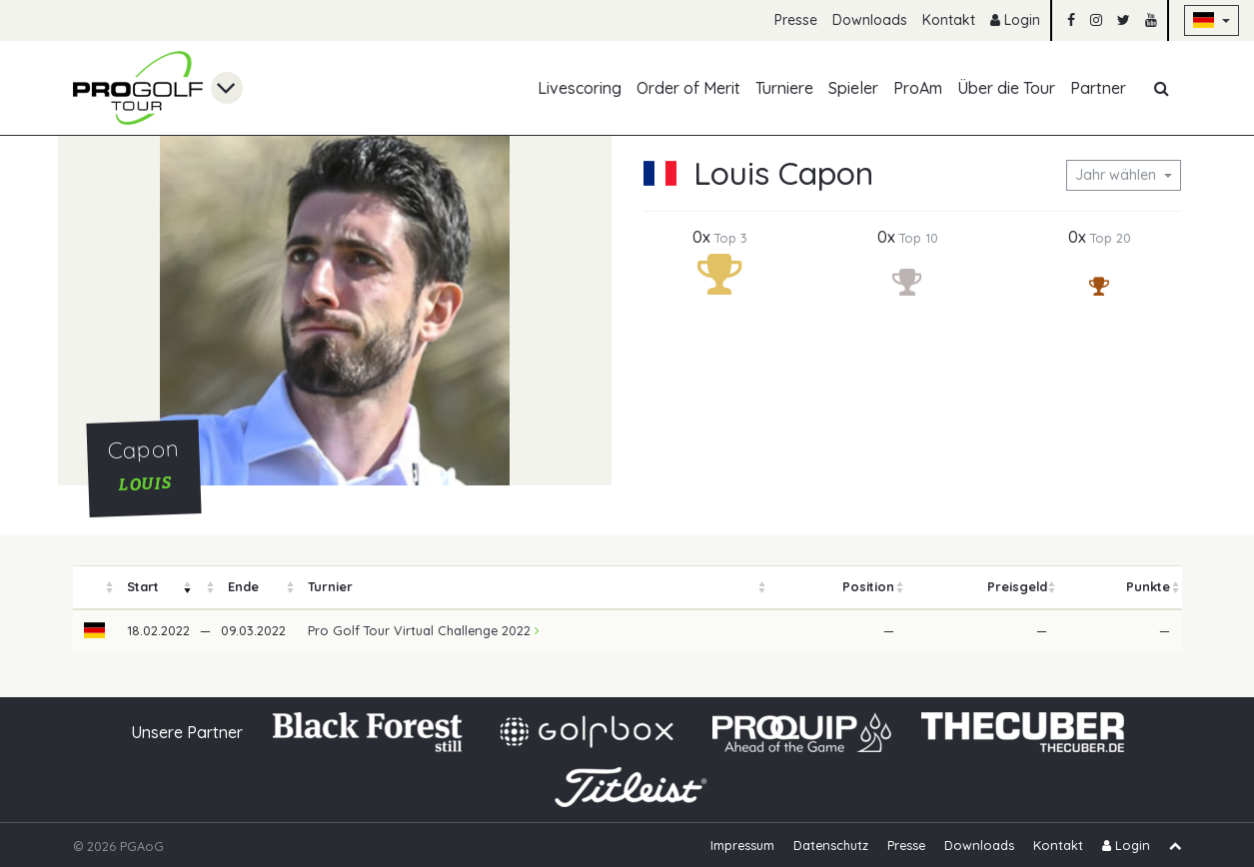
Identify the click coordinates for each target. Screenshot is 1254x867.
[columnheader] (95, 587)
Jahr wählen (1117, 175)
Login (1015, 20)
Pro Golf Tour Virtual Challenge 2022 (424, 630)
